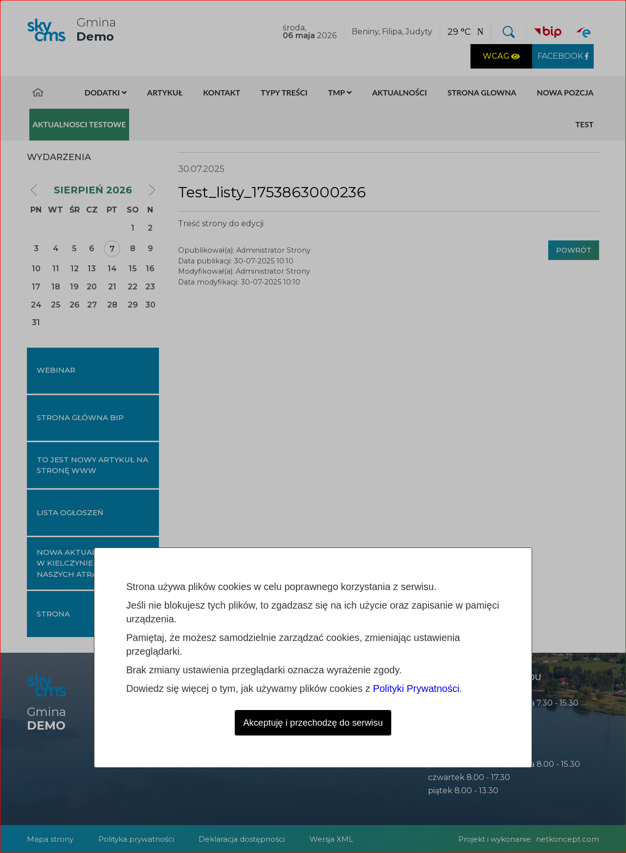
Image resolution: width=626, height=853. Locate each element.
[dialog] (313, 426)
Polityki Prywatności (416, 687)
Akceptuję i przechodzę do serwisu (313, 722)
